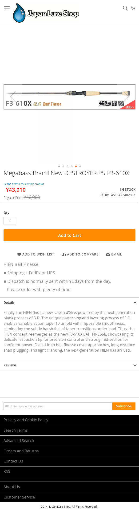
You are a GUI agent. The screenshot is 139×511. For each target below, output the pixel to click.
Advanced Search (19, 440)
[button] (13, 97)
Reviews (10, 365)
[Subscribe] (123, 406)
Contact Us (13, 461)
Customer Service (19, 497)
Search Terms (16, 430)
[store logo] (46, 13)
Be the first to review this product (24, 184)
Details (9, 302)
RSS (7, 471)
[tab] (69, 302)
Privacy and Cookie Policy (26, 419)
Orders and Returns (21, 451)
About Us (12, 486)
